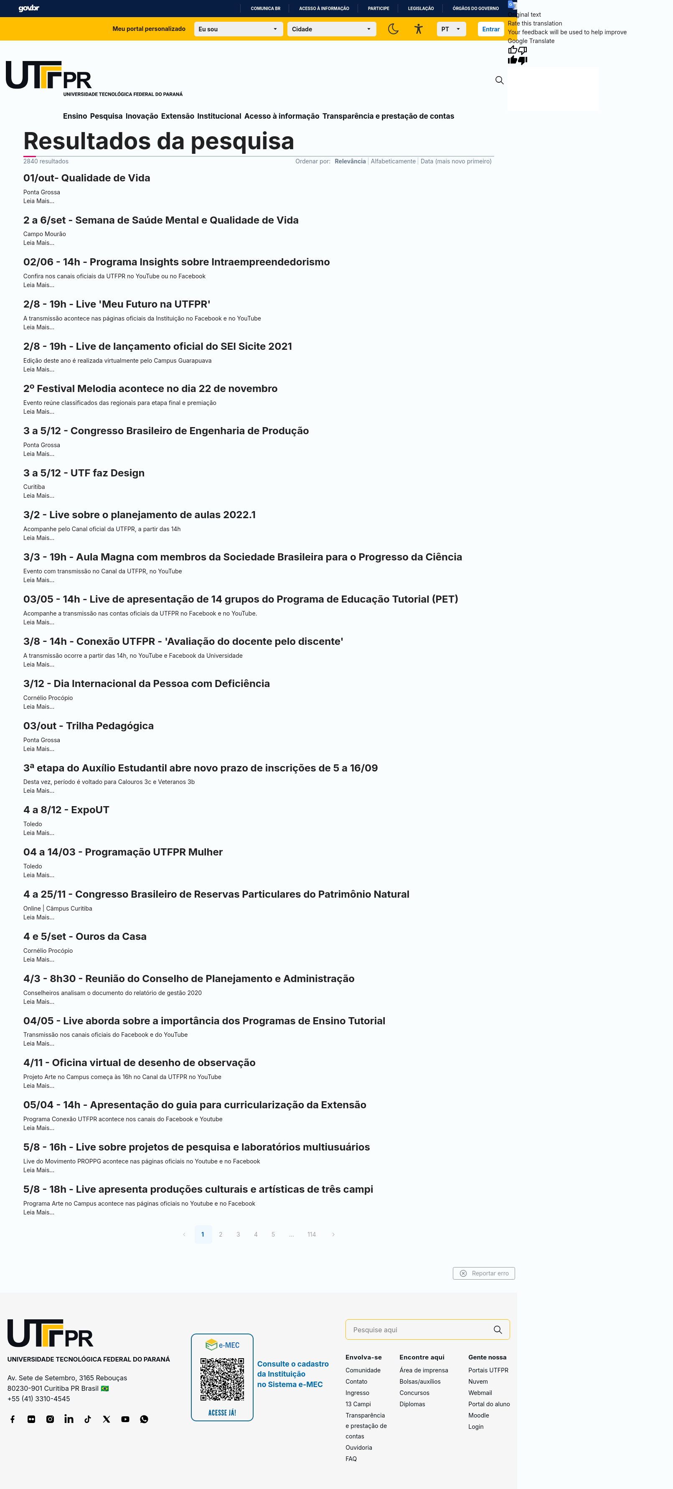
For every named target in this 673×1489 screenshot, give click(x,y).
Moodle (478, 1415)
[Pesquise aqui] (419, 1330)
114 (311, 1234)
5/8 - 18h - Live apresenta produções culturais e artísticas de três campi (198, 1189)
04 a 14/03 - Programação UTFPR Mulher (123, 852)
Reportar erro (485, 1273)
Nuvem (478, 1381)
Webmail (480, 1392)
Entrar (491, 29)
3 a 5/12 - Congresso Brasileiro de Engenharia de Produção (166, 431)
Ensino (75, 116)
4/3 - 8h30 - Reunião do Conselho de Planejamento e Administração (189, 978)
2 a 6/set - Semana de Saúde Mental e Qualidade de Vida (161, 220)
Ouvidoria (358, 1447)
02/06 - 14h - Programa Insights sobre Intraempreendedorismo (176, 262)
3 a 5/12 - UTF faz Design (84, 473)
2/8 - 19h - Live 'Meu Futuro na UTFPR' (117, 304)
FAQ (351, 1458)
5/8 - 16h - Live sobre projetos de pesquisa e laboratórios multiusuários (196, 1147)
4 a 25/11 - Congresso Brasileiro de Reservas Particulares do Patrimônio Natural (216, 894)
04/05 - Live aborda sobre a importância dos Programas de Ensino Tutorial (204, 1021)
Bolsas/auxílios (420, 1381)
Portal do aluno (489, 1404)
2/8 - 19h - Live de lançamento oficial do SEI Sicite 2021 (157, 346)
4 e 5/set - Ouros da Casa (85, 936)
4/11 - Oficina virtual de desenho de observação (139, 1062)
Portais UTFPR (488, 1370)
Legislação (421, 8)
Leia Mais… (39, 200)
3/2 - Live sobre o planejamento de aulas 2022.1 (139, 515)
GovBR (28, 9)
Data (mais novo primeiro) (456, 161)
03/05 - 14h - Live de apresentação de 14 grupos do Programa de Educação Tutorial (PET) (241, 599)
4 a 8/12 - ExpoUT (66, 810)
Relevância (350, 161)
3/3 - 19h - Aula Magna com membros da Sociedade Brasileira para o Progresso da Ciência (242, 557)
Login (476, 1426)
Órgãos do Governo (476, 8)
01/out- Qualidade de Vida (86, 178)
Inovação (142, 116)
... (291, 1234)
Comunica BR (265, 8)
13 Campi (358, 1404)
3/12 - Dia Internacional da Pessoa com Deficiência (146, 683)
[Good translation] (513, 55)
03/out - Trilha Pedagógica (88, 726)
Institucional (219, 116)
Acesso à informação (324, 8)
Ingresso (357, 1392)
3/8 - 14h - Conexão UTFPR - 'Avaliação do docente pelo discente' (183, 641)
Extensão (177, 116)
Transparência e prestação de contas (389, 116)
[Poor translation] (523, 55)
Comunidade (363, 1370)
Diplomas (412, 1404)
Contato (356, 1381)
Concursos (415, 1392)
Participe (378, 8)
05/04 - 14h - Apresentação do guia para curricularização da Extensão (195, 1105)
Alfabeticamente (393, 161)
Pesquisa (106, 116)
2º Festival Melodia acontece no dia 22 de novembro (150, 388)
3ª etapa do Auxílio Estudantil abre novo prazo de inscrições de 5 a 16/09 (200, 768)
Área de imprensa (424, 1370)
